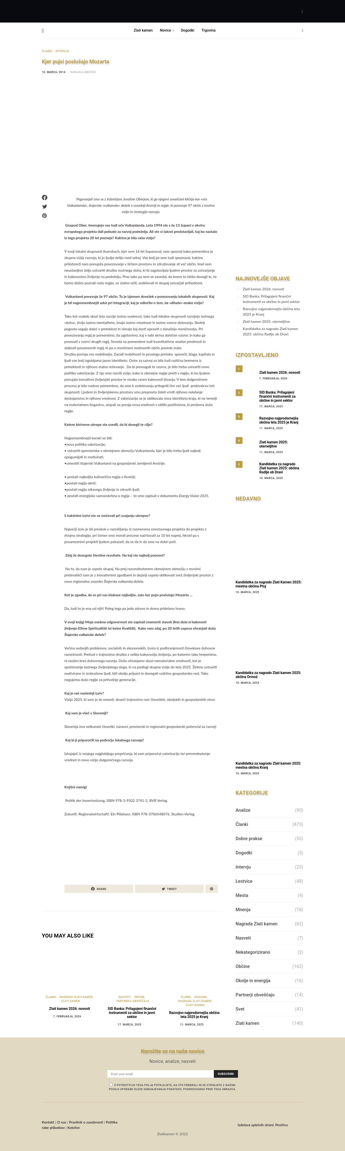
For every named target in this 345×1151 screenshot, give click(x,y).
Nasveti (125, 997)
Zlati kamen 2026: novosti (69, 1009)
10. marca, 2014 (54, 72)
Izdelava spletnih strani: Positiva (263, 1125)
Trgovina (208, 30)
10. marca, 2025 (271, 478)
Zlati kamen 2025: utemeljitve (266, 321)
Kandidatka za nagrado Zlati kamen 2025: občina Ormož (268, 675)
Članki (47, 51)
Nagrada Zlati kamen (76, 997)
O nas (61, 1122)
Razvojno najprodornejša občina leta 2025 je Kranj (194, 1015)
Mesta (242, 895)
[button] (302, 30)
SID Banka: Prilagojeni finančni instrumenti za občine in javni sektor (132, 1013)
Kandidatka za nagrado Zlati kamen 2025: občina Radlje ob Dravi (270, 331)
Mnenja (243, 909)
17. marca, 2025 (129, 1024)
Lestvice (244, 881)
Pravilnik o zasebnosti (86, 1122)
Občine (139, 997)
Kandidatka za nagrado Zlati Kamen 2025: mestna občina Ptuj (269, 584)
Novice (165, 30)
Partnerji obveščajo (133, 1001)
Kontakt (48, 1122)
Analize (243, 810)
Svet (240, 1009)
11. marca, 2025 (192, 1024)
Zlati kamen (143, 30)
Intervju (62, 51)
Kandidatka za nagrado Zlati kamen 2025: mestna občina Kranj (268, 765)
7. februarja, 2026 (67, 1016)
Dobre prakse (249, 838)
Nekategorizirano (253, 952)
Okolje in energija (253, 980)
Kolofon (74, 1127)
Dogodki (187, 30)
